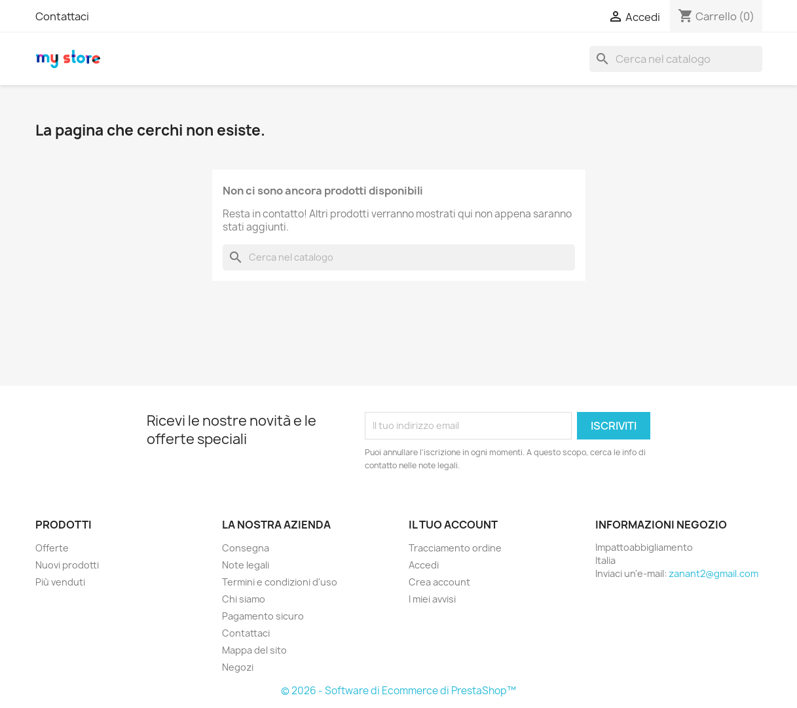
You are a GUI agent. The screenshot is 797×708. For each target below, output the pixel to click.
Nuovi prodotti (67, 565)
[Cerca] (675, 59)
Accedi (424, 565)
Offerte (52, 548)
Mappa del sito (254, 650)
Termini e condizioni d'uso (279, 582)
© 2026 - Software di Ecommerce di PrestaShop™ (398, 691)
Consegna (245, 548)
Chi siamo (243, 599)
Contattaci (62, 16)
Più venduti (60, 582)
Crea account (439, 582)
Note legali (245, 565)
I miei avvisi (432, 599)
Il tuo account (453, 524)
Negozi (237, 667)
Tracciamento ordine (455, 548)
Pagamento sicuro (263, 616)
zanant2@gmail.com (713, 573)
